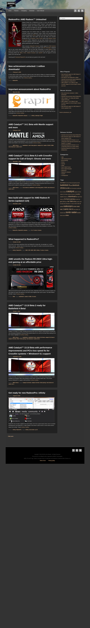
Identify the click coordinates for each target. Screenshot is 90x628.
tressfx (79, 212)
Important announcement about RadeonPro (30, 89)
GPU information (47, 47)
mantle (45, 145)
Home (9, 10)
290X (35, 250)
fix (32, 230)
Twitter (78, 10)
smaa (74, 209)
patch (64, 203)
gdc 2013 (62, 201)
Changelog (24, 10)
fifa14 (18, 338)
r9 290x (52, 145)
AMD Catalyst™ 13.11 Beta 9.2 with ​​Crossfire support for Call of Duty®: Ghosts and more (71, 84)
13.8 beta (70, 182)
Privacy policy (52, 460)
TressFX (63, 173)
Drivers (17, 145)
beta (71, 185)
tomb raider (71, 212)
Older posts (10, 436)
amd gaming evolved (76, 182)
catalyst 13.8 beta (12, 338)
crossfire (78, 194)
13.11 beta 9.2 (26, 187)
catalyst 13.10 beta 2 (50, 337)
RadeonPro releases (22, 115)
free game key (77, 199)
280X (32, 250)
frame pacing (23, 338)
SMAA (34, 35)
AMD (14, 145)
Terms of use (43, 460)
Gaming (63, 163)
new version (32, 429)
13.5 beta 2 (63, 182)
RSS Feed (82, 10)
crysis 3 (62, 196)
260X (27, 250)
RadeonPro (15, 80)
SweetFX (41, 52)
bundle (67, 188)
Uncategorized (64, 175)
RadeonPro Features (34, 46)
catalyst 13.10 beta (41, 337)
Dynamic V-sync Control (37, 38)
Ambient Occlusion (31, 52)
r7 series (35, 230)
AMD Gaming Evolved (66, 158)
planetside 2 (68, 203)
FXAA (24, 52)
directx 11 (66, 196)
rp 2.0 (36, 429)
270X (29, 250)
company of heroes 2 (71, 194)
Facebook (75, 10)
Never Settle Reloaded (66, 168)
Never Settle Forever (66, 167)
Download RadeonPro (20, 57)
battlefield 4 (25, 145)
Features (16, 10)
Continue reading (28, 77)
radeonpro (37, 115)
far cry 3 (78, 196)
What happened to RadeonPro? (24, 239)
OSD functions (52, 46)
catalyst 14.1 (40, 145)
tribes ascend (62, 215)
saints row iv (19, 146)
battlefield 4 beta (32, 337)
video (67, 215)
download (72, 196)
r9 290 (48, 145)
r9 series (39, 230)
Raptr (41, 115)
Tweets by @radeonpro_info (65, 112)
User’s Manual (40, 10)
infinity (33, 115)
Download (31, 10)
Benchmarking (64, 160)
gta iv (66, 201)
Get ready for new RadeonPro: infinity (27, 393)
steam (64, 212)
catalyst (70, 191)
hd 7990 (70, 201)
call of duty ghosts (33, 145)
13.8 (67, 182)
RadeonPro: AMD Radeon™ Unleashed (27, 19)
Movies (50, 49)
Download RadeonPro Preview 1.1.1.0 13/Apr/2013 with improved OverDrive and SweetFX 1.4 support (70, 141)
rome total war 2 (12, 146)
